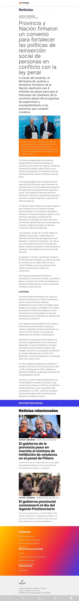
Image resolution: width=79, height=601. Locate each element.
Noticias (26, 10)
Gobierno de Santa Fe (24, 3)
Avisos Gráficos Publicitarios (29, 543)
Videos (21, 553)
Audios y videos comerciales (29, 540)
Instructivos (23, 570)
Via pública (23, 547)
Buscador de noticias (26, 560)
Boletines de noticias (26, 564)
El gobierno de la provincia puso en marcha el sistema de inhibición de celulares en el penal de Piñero (38, 451)
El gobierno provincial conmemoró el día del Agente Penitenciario (37, 505)
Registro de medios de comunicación (32, 557)
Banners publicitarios (26, 536)
